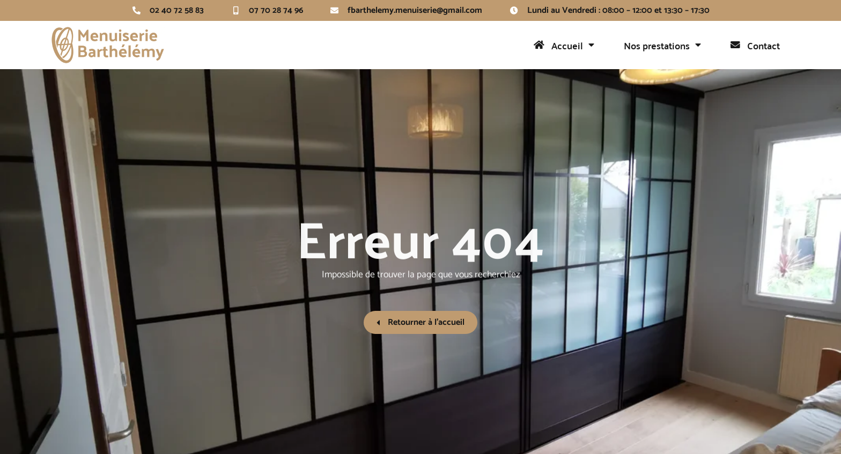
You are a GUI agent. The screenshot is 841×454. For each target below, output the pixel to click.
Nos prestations (662, 45)
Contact (755, 45)
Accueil (564, 45)
